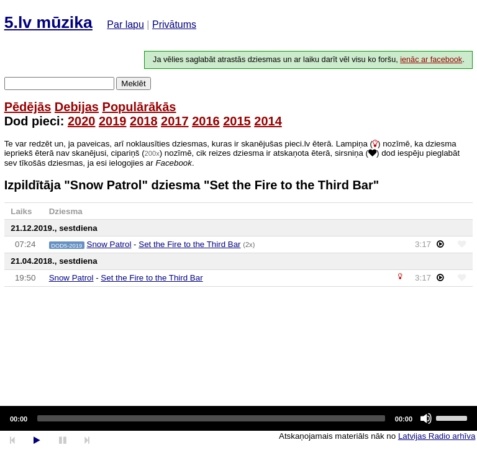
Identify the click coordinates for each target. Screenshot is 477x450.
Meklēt (133, 83)
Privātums (174, 24)
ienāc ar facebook (431, 59)
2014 (268, 121)
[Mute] (426, 418)
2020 (82, 121)
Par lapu (125, 24)
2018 (144, 121)
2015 (237, 121)
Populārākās (139, 107)
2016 (206, 121)
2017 (175, 121)
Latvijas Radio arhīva (436, 436)
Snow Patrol (109, 244)
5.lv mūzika (48, 22)
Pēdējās (28, 107)
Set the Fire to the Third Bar (189, 244)
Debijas (77, 107)
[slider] (211, 418)
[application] (238, 418)
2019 (113, 121)
